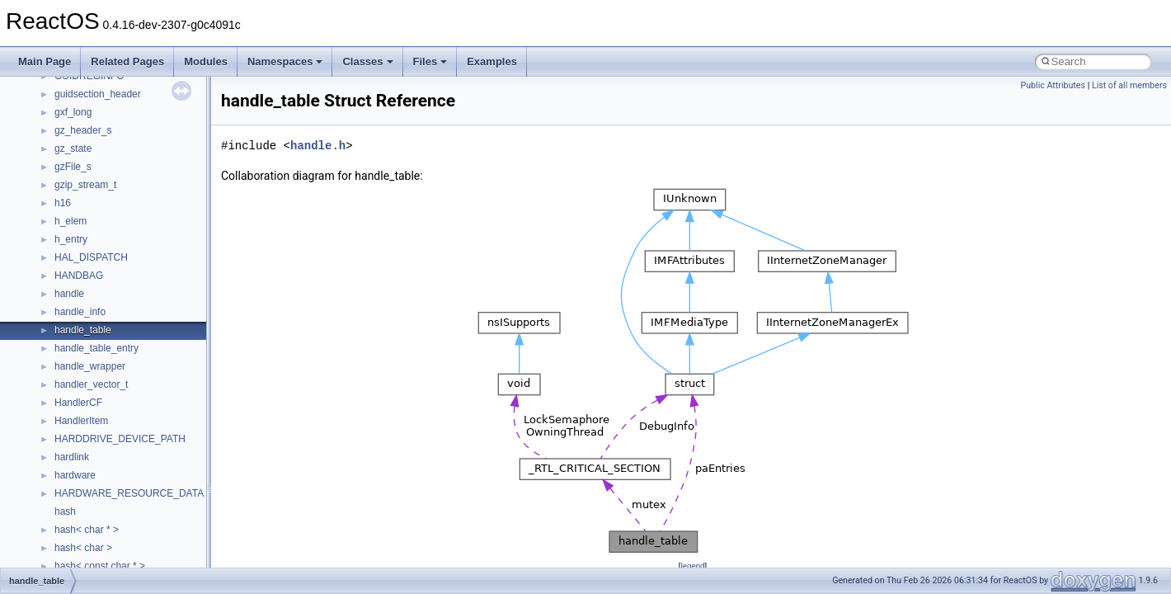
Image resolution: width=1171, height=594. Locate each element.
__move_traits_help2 (100, 560)
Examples (492, 61)
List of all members (1129, 85)
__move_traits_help (97, 524)
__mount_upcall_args (101, 433)
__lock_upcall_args (96, 306)
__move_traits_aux (96, 487)
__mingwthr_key (90, 415)
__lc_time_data (87, 233)
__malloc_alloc (87, 342)
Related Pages (127, 61)
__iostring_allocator (97, 179)
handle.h (318, 145)
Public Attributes (1052, 85)
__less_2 (74, 251)
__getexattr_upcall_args (107, 88)
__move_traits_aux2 (98, 506)
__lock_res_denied (96, 270)
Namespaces (285, 61)
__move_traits (85, 469)
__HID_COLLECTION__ (108, 142)
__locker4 (75, 324)
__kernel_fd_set (89, 197)
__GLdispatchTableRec (105, 106)
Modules (206, 61)
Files (430, 61)
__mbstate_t (81, 360)
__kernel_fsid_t (87, 215)
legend (692, 565)
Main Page (44, 61)
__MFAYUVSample (96, 397)
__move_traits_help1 (100, 542)
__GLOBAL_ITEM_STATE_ (115, 124)
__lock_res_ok (86, 288)
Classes (367, 61)
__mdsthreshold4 (92, 378)
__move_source (89, 451)
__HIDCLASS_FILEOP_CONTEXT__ (136, 161)
